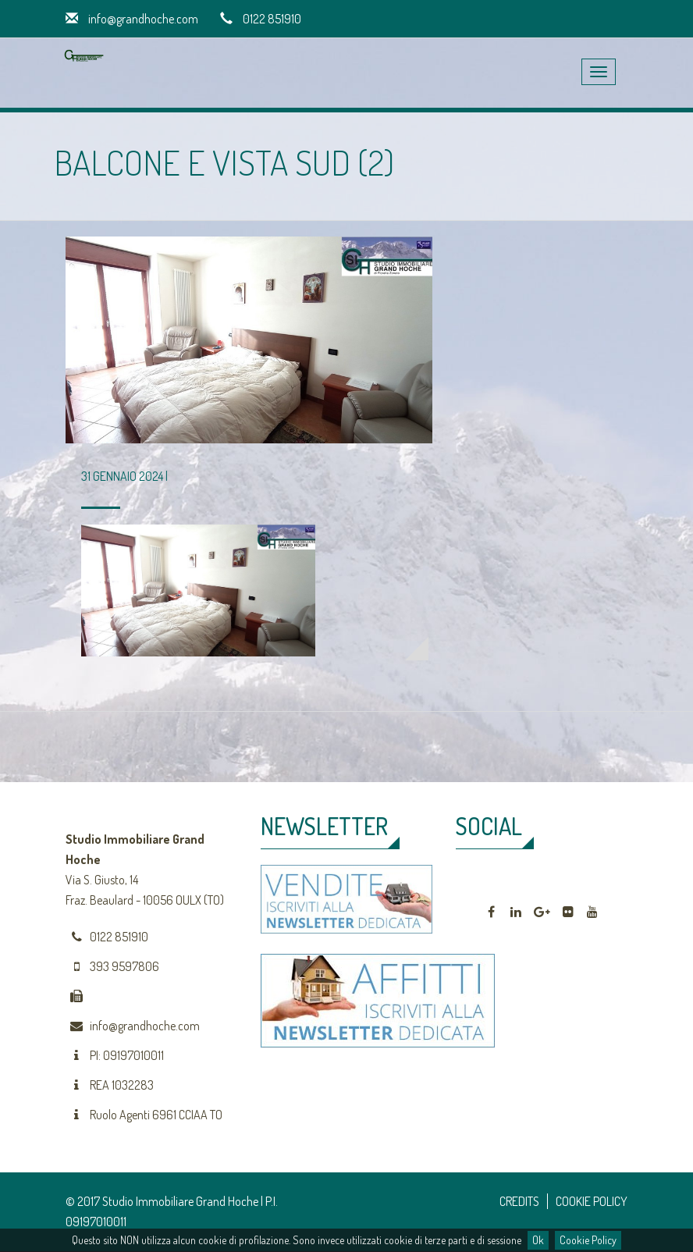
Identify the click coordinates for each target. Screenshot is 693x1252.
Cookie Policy (588, 1240)
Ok (538, 1240)
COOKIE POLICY (591, 1201)
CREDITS (519, 1201)
